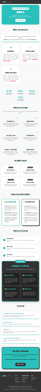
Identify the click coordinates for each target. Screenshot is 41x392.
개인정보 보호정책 (25, 377)
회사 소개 (16, 379)
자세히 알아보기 (13, 81)
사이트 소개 (17, 377)
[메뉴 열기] (38, 2)
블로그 (32, 379)
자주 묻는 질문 (17, 381)
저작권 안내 (24, 381)
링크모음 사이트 (33, 377)
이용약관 (23, 379)
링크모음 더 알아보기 (7, 60)
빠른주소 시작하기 (20, 364)
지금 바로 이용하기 (20, 20)
